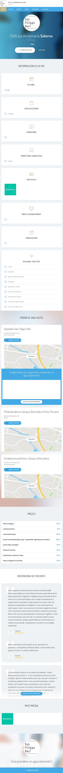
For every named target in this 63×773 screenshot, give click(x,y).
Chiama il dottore (12, 340)
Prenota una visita (31, 770)
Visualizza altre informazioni (31, 693)
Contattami (42, 50)
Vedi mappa (31, 356)
